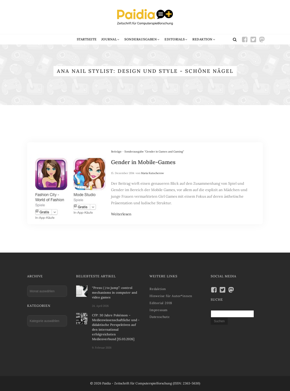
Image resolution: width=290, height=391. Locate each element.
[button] (110, 39)
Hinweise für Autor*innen (171, 296)
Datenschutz (160, 317)
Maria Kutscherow (152, 173)
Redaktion (158, 289)
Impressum (159, 310)
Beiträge (116, 151)
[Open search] (234, 39)
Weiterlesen (121, 214)
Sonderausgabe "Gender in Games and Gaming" (154, 151)
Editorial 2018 (161, 303)
